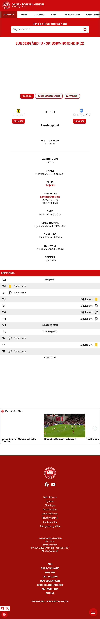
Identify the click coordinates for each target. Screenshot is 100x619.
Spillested (50, 194)
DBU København (50, 581)
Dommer (50, 257)
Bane (50, 211)
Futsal (50, 593)
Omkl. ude (50, 234)
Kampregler (71, 96)
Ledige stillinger (50, 514)
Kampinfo (27, 96)
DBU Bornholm (50, 568)
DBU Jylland (50, 577)
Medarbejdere (50, 510)
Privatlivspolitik (50, 518)
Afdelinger (50, 505)
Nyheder (50, 501)
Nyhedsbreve (50, 497)
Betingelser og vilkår (50, 526)
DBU (50, 564)
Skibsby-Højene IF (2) (81, 115)
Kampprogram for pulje (49, 96)
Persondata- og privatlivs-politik (50, 602)
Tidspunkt (50, 246)
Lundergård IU (18, 115)
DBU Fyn (50, 573)
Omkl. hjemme (50, 223)
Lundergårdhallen (50, 197)
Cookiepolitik (50, 522)
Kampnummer (50, 159)
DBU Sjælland (50, 589)
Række (50, 171)
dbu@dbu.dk (51, 551)
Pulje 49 (50, 185)
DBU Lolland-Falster (50, 585)
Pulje (50, 182)
